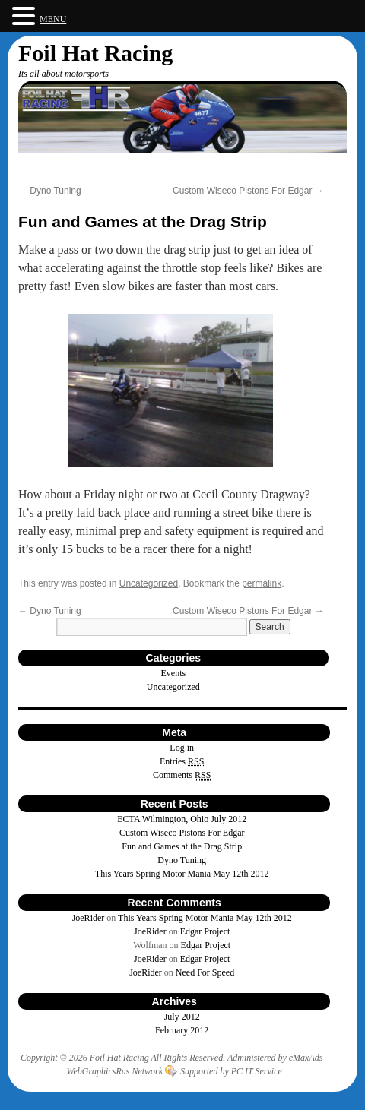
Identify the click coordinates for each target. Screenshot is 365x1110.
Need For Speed (205, 972)
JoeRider (88, 917)
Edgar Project (205, 931)
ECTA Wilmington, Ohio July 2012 (181, 819)
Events (173, 673)
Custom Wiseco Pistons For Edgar (248, 190)
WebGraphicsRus (98, 1071)
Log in (182, 747)
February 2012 (181, 1030)
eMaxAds (306, 1057)
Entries (182, 761)
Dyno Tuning (49, 190)
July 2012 (182, 1016)
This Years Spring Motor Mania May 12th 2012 (182, 873)
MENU (53, 19)
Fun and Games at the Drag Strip (182, 846)
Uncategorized (148, 583)
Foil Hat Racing (95, 52)
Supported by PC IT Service (231, 1071)
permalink (261, 583)
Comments (182, 775)
